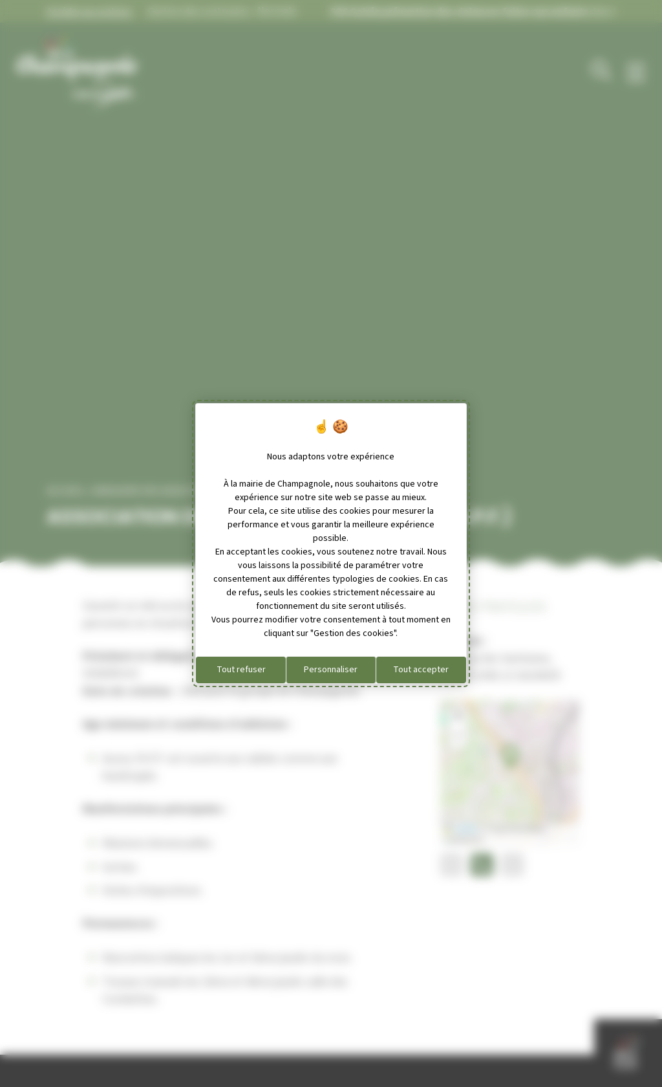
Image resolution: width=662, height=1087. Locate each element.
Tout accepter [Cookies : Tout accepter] (421, 669)
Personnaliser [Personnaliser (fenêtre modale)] (331, 669)
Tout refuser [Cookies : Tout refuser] (241, 669)
